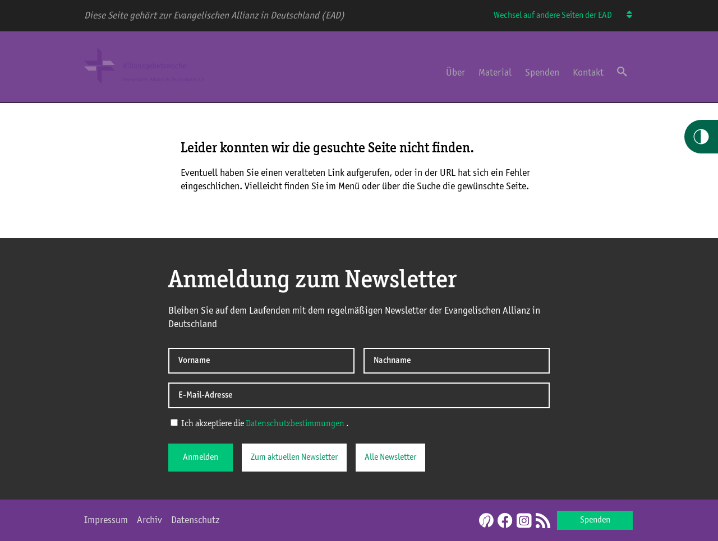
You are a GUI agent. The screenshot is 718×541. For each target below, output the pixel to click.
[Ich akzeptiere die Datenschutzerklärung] (174, 422)
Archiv (149, 520)
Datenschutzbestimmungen (295, 424)
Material (495, 73)
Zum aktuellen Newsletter (294, 457)
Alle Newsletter (390, 457)
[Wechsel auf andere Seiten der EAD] (624, 16)
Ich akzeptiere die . (260, 423)
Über (455, 73)
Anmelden (200, 457)
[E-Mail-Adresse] (359, 395)
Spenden (542, 73)
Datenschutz (195, 520)
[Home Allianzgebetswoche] (156, 86)
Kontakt (588, 73)
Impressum (106, 520)
